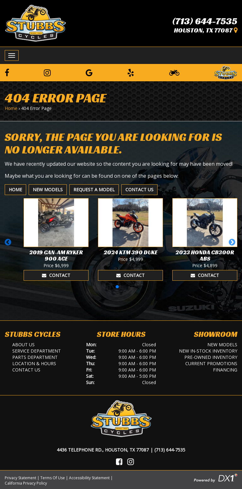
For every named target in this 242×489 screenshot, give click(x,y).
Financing (225, 370)
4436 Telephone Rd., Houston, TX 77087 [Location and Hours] (103, 450)
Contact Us (139, 190)
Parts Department (35, 357)
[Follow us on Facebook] (7, 72)
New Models (48, 190)
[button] (9, 245)
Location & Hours (34, 363)
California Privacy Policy (26, 483)
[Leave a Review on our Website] (225, 71)
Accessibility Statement (89, 477)
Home (11, 108)
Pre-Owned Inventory (210, 357)
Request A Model (94, 190)
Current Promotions (211, 363)
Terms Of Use (52, 477)
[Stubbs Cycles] (35, 22)
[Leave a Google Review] (89, 72)
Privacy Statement (20, 477)
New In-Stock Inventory (208, 351)
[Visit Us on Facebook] (119, 461)
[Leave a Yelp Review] (130, 72)
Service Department (36, 351)
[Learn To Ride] (174, 72)
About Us (23, 345)
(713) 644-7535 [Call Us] (169, 450)
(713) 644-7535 (204, 21)
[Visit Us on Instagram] (130, 461)
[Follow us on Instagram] (47, 72)
